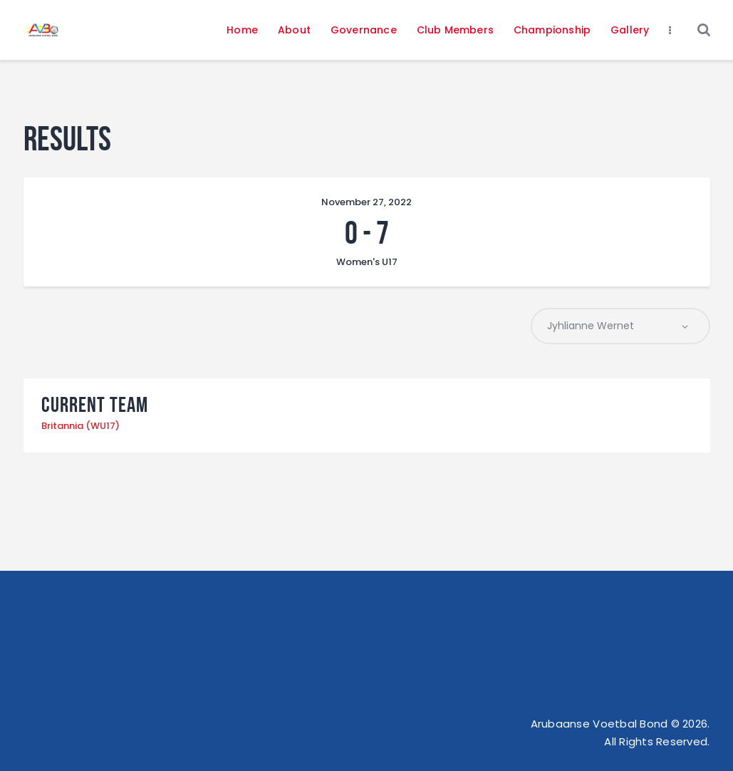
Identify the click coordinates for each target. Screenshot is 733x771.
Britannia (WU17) (80, 426)
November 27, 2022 (366, 202)
